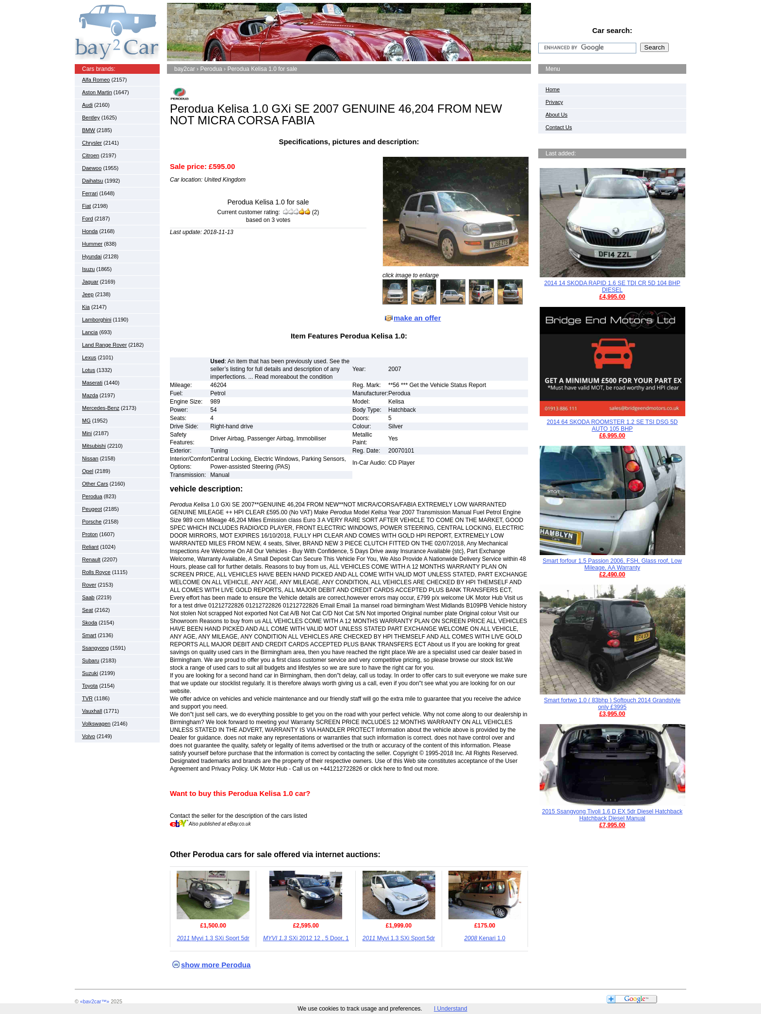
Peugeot (92, 509)
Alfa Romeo (96, 80)
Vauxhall (92, 711)
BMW (88, 130)
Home (553, 89)
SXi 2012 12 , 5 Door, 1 (306, 938)
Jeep (88, 294)
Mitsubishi (94, 446)
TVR (87, 698)
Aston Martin (97, 92)
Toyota (90, 686)
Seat (87, 610)
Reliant (90, 547)
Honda (90, 231)
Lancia (90, 332)
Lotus (88, 370)
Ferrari (90, 193)
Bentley (91, 117)
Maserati (92, 383)
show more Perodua (215, 965)
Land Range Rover (104, 345)
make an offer (417, 318)
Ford (87, 218)
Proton (90, 534)
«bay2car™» (94, 1001)
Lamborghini (97, 319)
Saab (88, 597)
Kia (86, 307)
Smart (89, 635)
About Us (556, 115)
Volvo (88, 736)
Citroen (90, 155)
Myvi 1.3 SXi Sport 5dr (213, 938)
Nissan (90, 458)
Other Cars (95, 484)
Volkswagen (96, 724)
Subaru (90, 660)
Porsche (91, 521)
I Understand (450, 1008)
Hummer (92, 244)
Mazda (90, 395)
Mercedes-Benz (100, 408)
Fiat (86, 206)
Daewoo (91, 168)
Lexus (89, 357)
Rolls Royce (96, 572)
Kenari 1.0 (484, 938)
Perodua (92, 496)
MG (86, 420)
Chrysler (92, 143)
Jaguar (90, 282)
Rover (89, 585)
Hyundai (91, 256)
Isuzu (88, 269)
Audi (87, 105)
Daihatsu (92, 181)
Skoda (89, 622)
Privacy (554, 102)
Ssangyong (95, 648)
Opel (87, 471)
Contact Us (559, 127)
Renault (91, 559)
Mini (87, 433)
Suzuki (90, 673)
